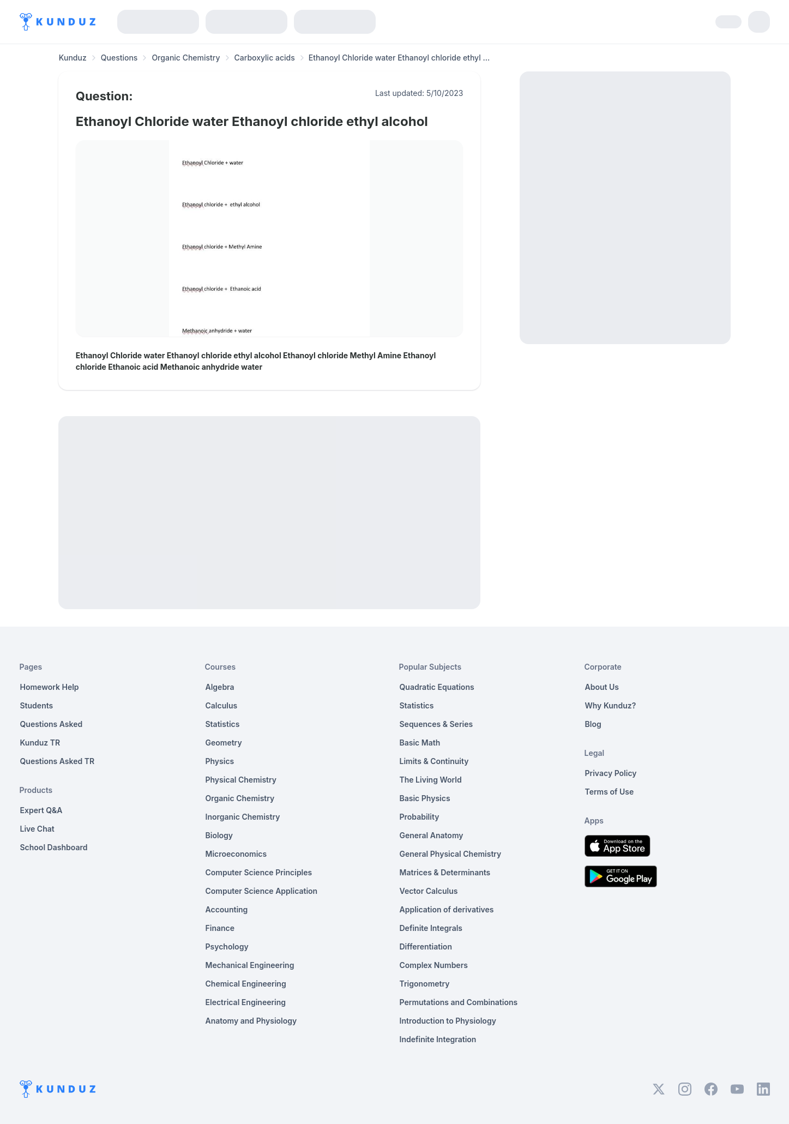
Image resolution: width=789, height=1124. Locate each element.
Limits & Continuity (434, 761)
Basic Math (420, 742)
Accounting (227, 909)
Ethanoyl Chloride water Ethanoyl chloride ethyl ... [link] (399, 57)
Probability (419, 816)
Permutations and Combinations (459, 1002)
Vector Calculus (429, 890)
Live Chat (37, 828)
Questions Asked (51, 724)
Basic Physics (425, 798)
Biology (219, 835)
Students (36, 705)
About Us (602, 687)
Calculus (222, 705)
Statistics (223, 724)
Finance (220, 928)
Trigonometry (425, 983)
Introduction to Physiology (448, 1020)
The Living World (431, 779)
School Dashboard (54, 847)
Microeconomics (236, 853)
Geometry (224, 742)
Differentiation (426, 946)
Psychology (227, 946)
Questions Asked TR (57, 761)
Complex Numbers (434, 965)
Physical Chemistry (241, 779)
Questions (119, 57)
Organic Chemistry (186, 57)
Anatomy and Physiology (251, 1020)
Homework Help (49, 687)
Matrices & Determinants (445, 872)
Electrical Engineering (246, 1002)
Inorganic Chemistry (243, 816)
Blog (593, 724)
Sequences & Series (436, 724)
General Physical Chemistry (451, 853)
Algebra (220, 687)
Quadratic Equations (437, 687)
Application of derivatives (447, 909)
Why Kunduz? (610, 705)
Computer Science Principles (259, 872)
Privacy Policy (611, 773)
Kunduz (73, 57)
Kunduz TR (40, 742)
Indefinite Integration (438, 1039)
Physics (220, 761)
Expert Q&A (41, 810)
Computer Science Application (262, 890)
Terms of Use (609, 791)
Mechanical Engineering (250, 965)
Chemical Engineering (246, 983)
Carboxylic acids (264, 57)
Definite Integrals (431, 928)
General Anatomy (431, 835)
